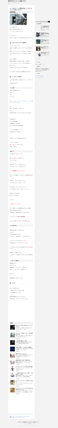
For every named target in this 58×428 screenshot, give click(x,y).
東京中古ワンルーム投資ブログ (17, 1)
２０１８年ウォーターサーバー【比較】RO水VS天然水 (24, 366)
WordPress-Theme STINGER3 (29, 424)
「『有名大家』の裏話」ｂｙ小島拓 (21, 340)
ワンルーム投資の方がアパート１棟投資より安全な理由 (45, 27)
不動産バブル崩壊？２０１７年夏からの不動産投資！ (24, 347)
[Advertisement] (17, 310)
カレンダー (37, 64)
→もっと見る (38, 58)
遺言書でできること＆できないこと (21, 353)
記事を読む (18, 338)
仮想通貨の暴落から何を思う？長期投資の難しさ (23, 360)
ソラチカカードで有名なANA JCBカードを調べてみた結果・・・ (21, 416)
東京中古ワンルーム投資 (40, 75)
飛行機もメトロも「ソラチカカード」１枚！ (18, 417)
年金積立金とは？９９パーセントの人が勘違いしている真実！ (45, 41)
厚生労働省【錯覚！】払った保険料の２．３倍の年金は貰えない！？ (45, 34)
